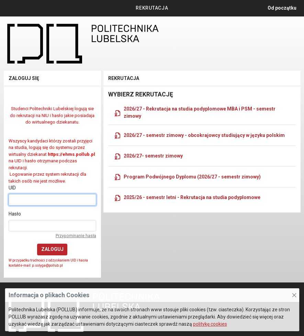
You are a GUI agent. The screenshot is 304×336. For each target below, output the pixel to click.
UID (12, 187)
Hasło (15, 214)
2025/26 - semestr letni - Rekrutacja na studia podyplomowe (187, 197)
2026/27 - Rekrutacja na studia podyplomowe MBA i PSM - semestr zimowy (194, 112)
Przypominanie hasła (76, 235)
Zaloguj (52, 249)
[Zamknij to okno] (294, 295)
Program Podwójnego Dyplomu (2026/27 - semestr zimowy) (187, 176)
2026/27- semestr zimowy (148, 156)
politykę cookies (210, 324)
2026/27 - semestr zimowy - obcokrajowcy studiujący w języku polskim (199, 135)
